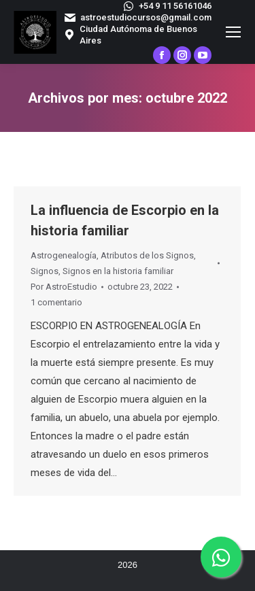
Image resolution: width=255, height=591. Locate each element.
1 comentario (56, 302)
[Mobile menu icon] (233, 32)
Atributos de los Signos (147, 255)
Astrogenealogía (64, 255)
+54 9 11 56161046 (166, 6)
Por (64, 287)
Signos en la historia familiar (118, 271)
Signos (44, 271)
